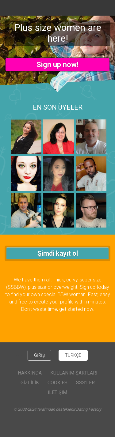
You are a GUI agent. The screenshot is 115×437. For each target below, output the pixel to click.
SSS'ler (85, 383)
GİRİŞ (39, 355)
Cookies (57, 383)
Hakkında (30, 373)
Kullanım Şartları (74, 373)
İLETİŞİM (57, 392)
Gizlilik (30, 383)
